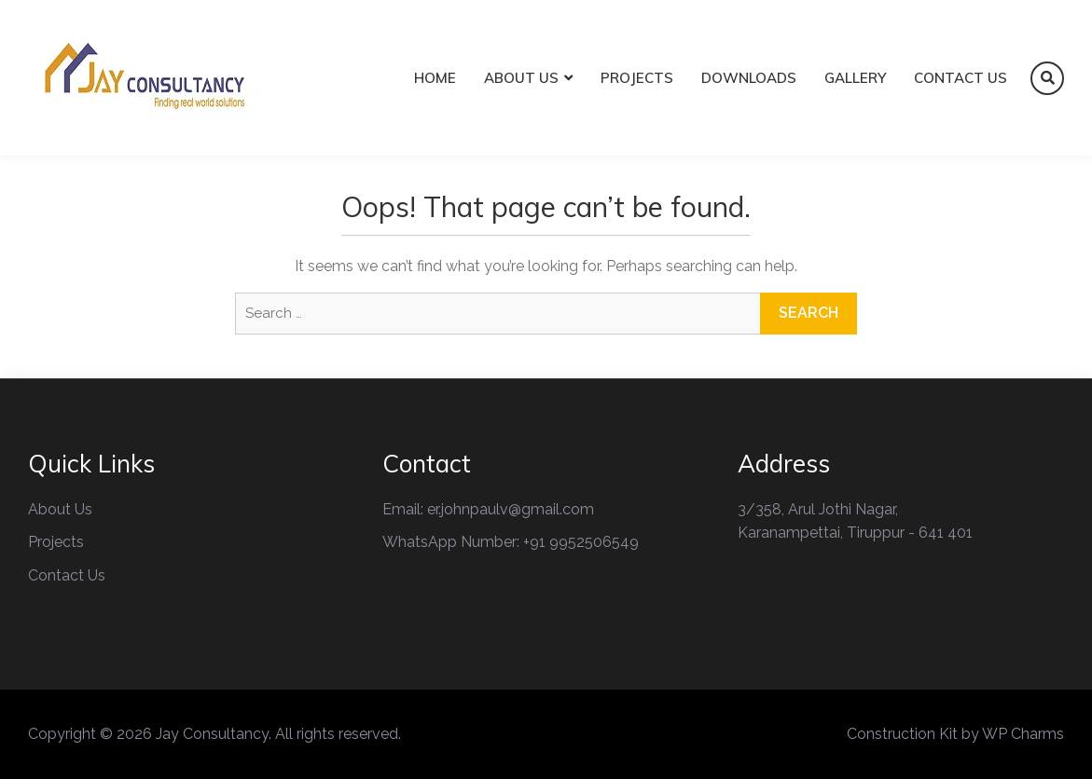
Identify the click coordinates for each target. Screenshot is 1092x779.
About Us (521, 78)
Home (435, 78)
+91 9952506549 (581, 542)
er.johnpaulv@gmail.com (510, 509)
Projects (637, 78)
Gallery (855, 78)
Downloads (748, 78)
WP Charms (1023, 734)
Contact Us (960, 78)
